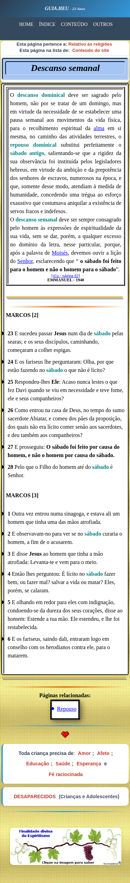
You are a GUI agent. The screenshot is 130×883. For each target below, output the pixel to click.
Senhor (25, 261)
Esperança (89, 763)
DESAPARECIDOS (35, 796)
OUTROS (103, 24)
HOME (26, 24)
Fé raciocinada (66, 774)
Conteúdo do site (90, 50)
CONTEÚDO (74, 24)
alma (99, 128)
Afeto (103, 753)
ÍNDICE (47, 24)
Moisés (60, 253)
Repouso (67, 709)
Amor (84, 753)
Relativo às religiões (90, 44)
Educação (37, 763)
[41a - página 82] (65, 275)
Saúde (62, 763)
